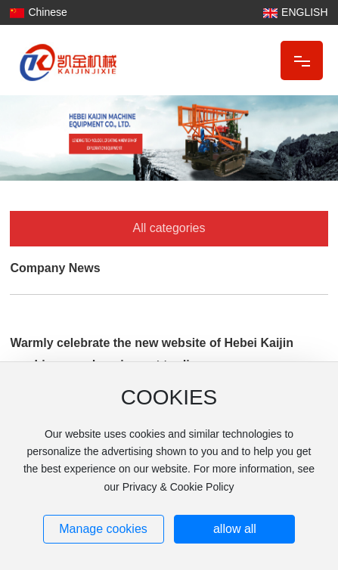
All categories (168, 227)
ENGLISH (304, 12)
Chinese (47, 12)
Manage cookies (103, 528)
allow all (234, 528)
